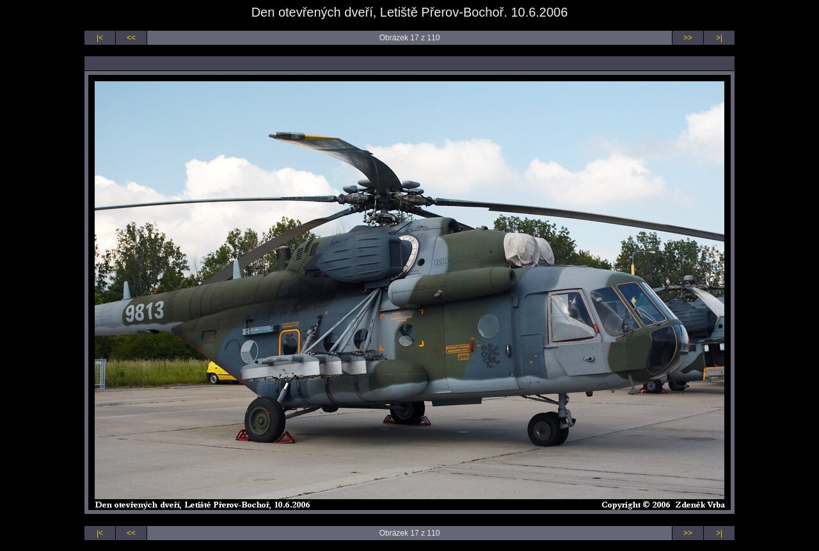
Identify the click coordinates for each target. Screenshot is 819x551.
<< (131, 37)
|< (100, 37)
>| (719, 37)
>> (687, 37)
